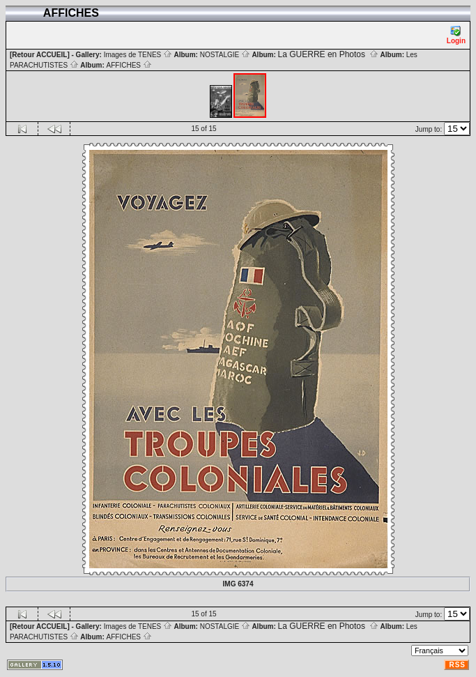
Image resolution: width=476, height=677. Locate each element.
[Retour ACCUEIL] (40, 55)
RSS (457, 665)
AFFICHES (129, 65)
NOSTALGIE (225, 55)
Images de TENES (138, 55)
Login (456, 35)
